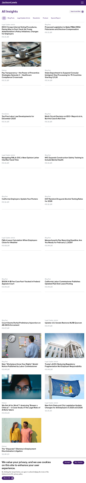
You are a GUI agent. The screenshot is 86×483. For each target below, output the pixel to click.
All (4, 18)
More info (7, 478)
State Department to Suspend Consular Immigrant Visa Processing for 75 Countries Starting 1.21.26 (63, 75)
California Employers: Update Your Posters (20, 199)
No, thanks (78, 462)
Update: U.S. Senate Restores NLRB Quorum (63, 323)
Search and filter (76, 11)
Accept (67, 462)
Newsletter (36, 18)
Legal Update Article (23, 18)
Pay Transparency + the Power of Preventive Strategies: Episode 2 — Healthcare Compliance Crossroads (20, 75)
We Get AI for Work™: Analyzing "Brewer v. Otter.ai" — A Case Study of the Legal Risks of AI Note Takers (21, 408)
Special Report (56, 18)
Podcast (45, 18)
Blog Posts (11, 18)
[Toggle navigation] (82, 2)
